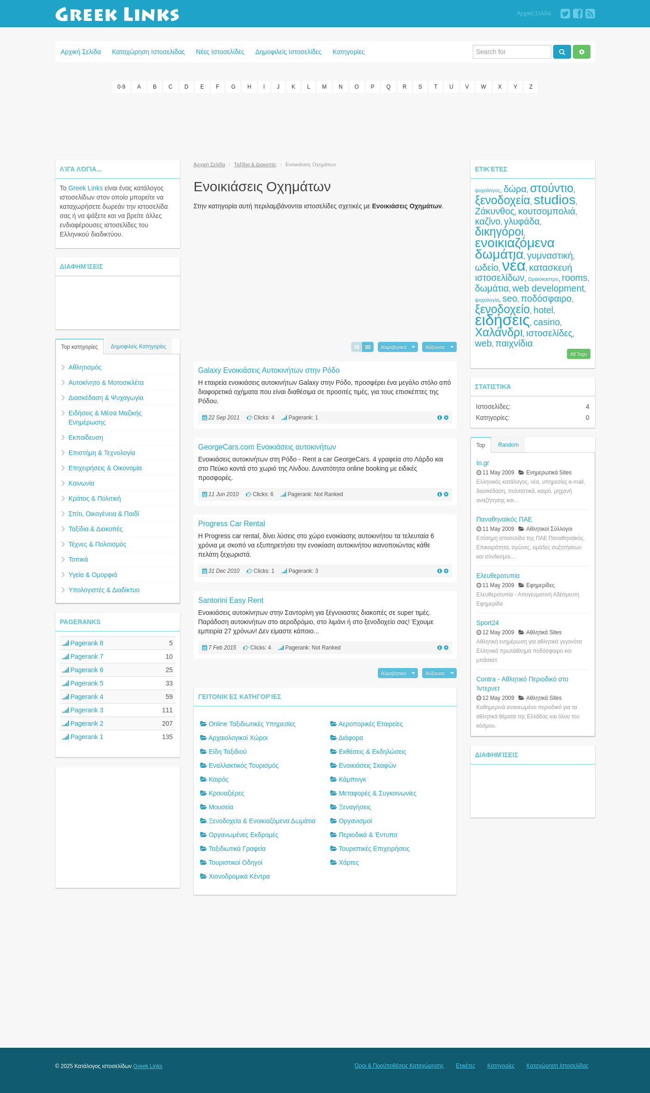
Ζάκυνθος (495, 211)
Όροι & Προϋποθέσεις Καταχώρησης (399, 1066)
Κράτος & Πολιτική (95, 498)
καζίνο (488, 221)
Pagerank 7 (83, 656)
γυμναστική (550, 255)
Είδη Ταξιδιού (228, 751)
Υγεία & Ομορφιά (93, 574)
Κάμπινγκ (352, 779)
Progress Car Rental (231, 523)
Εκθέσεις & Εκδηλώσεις (372, 751)
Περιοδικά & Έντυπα (368, 834)
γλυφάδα (522, 221)
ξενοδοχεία (503, 199)
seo (509, 298)
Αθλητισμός (85, 366)
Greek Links (85, 187)
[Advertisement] (325, 125)
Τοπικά (78, 559)
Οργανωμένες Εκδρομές (243, 834)
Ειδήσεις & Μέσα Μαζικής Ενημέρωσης (105, 417)
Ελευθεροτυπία (498, 575)
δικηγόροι (499, 231)
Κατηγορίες (348, 51)
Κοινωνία (82, 482)
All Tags (578, 353)
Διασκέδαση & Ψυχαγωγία (106, 397)
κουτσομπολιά (546, 211)
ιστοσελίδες (549, 333)
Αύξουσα (434, 346)
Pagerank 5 (83, 682)
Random (508, 444)
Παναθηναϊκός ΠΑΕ (504, 518)
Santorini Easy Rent (230, 600)
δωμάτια (492, 288)
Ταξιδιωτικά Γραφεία (237, 848)
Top (481, 445)
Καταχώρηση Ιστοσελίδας (148, 51)
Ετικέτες (465, 1066)
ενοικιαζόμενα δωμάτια (515, 248)
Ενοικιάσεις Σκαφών (367, 765)
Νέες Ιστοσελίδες (220, 51)
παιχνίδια (514, 343)
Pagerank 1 (83, 736)
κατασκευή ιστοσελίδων (523, 272)
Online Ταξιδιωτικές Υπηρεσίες (252, 724)
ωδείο (487, 267)
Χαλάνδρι (499, 331)
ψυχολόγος (488, 190)
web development (548, 288)
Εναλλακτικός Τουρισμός (244, 765)
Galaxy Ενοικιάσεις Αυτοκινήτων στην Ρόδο (269, 370)
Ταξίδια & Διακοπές (96, 528)
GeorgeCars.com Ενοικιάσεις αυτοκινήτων (267, 446)
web (483, 343)
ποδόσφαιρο (546, 298)
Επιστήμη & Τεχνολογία (102, 452)
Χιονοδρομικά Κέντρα (239, 876)
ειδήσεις (502, 319)
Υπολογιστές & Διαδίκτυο (104, 589)
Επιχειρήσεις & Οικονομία (105, 467)
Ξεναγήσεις (355, 807)
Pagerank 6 (83, 669)
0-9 (121, 87)
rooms (574, 277)
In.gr (483, 462)
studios (554, 199)
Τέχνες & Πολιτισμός (97, 543)
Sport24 (488, 622)
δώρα (515, 188)
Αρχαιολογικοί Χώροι (238, 737)
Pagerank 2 (83, 723)
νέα (513, 264)
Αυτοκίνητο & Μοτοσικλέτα (106, 382)
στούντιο (551, 187)
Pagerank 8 (83, 642)
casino (546, 321)
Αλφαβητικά (393, 346)
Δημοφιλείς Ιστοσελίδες (288, 51)
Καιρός (218, 779)
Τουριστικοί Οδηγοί (235, 862)
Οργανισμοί (355, 821)
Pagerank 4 (83, 696)
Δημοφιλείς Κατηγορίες (138, 346)
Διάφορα (351, 737)
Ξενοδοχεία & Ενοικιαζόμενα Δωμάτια (262, 821)
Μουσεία (221, 807)
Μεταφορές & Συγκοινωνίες (377, 793)
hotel (543, 309)
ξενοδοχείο (502, 308)
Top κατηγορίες (79, 346)
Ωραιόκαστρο (543, 278)
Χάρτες (349, 862)
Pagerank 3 (83, 709)
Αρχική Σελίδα (534, 13)
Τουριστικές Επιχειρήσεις (374, 848)
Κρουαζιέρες (226, 793)
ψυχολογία (487, 299)
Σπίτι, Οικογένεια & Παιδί (104, 513)
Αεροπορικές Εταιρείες (371, 724)
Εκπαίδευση (86, 437)
